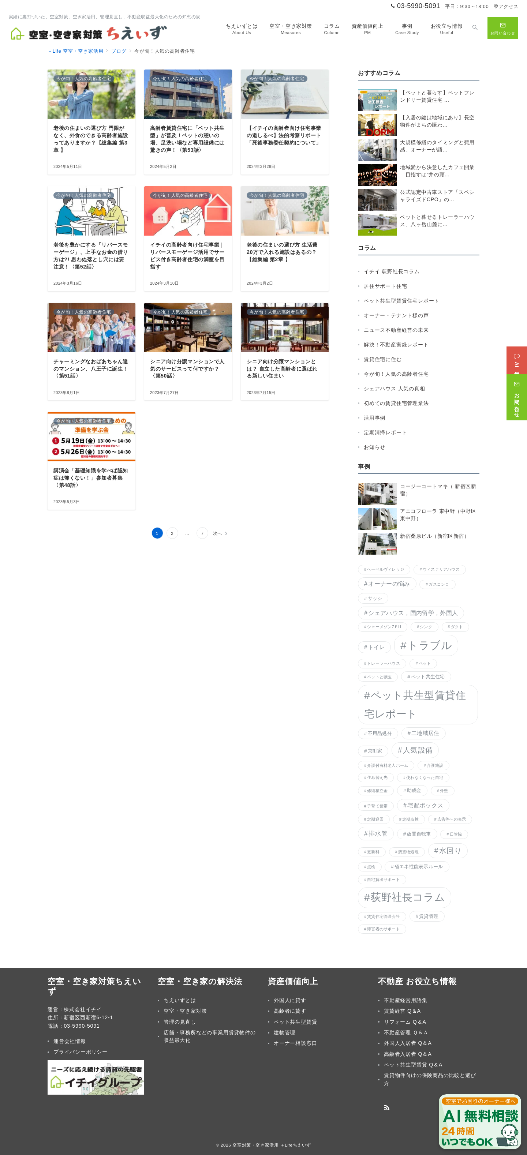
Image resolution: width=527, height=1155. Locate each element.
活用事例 (374, 418)
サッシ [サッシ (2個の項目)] (375, 598)
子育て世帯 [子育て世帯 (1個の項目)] (377, 806)
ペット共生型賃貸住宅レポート (402, 301)
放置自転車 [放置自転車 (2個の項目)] (419, 834)
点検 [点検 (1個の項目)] (371, 867)
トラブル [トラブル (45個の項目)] (429, 645)
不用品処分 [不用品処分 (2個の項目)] (380, 733)
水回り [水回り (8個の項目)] (450, 851)
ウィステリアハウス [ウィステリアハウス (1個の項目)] (441, 569)
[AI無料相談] (517, 358)
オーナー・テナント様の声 (396, 315)
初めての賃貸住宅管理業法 (396, 403)
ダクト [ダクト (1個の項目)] (457, 627)
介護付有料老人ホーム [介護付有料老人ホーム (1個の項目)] (387, 765)
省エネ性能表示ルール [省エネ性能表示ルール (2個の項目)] (419, 866)
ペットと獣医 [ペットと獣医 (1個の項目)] (379, 677)
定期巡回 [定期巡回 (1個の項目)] (375, 819)
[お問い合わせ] (517, 395)
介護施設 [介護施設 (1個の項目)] (435, 765)
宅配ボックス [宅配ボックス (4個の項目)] (425, 805)
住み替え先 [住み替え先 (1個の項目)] (377, 777)
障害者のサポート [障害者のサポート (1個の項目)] (383, 929)
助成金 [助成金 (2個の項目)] (414, 790)
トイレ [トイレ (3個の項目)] (376, 647)
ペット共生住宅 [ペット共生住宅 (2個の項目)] (428, 676)
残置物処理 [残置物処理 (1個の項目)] (408, 852)
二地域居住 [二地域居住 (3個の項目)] (425, 733)
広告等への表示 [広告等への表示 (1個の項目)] (451, 819)
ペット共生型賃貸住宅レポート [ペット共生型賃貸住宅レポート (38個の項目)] (415, 704)
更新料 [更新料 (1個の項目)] (373, 852)
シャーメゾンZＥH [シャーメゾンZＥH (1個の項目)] (384, 627)
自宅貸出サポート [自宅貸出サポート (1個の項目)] (383, 879)
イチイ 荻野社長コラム (392, 271)
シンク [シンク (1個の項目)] (426, 627)
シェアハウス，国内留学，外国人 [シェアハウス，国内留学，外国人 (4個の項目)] (413, 613)
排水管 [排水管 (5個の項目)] (378, 833)
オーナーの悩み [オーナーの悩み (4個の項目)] (389, 583)
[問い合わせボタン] (503, 28)
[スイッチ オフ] (475, 28)
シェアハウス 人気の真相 (394, 388)
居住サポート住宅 (385, 286)
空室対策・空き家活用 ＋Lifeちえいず (271, 1145)
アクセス (506, 6)
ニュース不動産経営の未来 (396, 330)
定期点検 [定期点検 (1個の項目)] (410, 819)
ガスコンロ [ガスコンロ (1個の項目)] (439, 584)
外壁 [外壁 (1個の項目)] (444, 790)
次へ (218, 533)
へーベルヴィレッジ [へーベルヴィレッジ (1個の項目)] (385, 569)
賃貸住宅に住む (383, 359)
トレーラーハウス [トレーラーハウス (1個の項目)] (383, 663)
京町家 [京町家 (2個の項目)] (375, 751)
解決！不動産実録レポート (396, 345)
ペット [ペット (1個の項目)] (425, 663)
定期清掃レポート (385, 432)
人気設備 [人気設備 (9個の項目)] (418, 750)
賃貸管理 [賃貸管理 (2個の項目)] (428, 916)
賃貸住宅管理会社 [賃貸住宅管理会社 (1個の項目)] (383, 916)
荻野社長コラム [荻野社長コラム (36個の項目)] (408, 897)
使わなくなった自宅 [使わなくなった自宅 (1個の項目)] (424, 777)
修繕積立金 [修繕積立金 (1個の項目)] (377, 790)
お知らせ (374, 447)
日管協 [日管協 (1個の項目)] (456, 834)
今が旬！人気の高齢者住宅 (396, 374)
